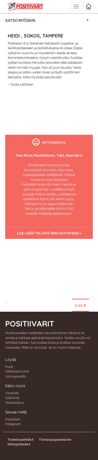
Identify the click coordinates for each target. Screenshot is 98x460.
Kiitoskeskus (14, 403)
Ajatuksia (12, 398)
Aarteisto (12, 393)
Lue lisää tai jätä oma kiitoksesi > (49, 233)
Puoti (9, 367)
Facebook (12, 419)
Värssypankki (15, 376)
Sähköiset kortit (17, 371)
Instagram (13, 424)
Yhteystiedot (18, 444)
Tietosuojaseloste (55, 440)
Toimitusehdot (20, 440)
